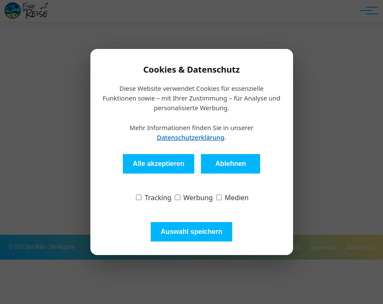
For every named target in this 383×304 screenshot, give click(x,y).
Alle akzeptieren (159, 163)
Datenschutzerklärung (190, 137)
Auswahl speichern (192, 231)
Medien (232, 197)
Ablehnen (230, 163)
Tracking (153, 197)
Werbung (194, 197)
